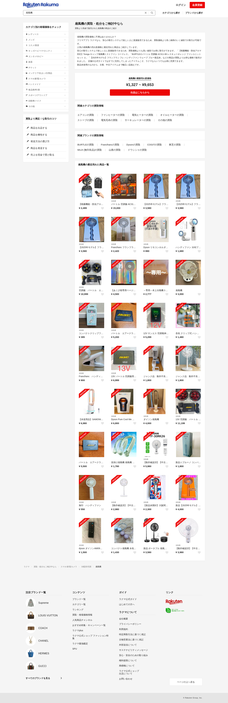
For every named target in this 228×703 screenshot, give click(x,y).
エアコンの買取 (85, 115)
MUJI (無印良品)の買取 (89, 149)
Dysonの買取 (133, 144)
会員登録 (197, 5)
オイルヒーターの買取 (172, 115)
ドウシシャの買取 (137, 149)
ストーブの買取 (85, 120)
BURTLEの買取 (85, 144)
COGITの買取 (154, 144)
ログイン (181, 5)
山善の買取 (115, 149)
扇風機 (113, 201)
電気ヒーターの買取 (142, 115)
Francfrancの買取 (110, 144)
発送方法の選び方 (38, 141)
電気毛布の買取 (109, 120)
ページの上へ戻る (186, 682)
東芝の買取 (175, 144)
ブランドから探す (194, 13)
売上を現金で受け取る (40, 154)
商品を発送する (37, 148)
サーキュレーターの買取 (138, 120)
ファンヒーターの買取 (113, 115)
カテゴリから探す (171, 13)
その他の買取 (165, 120)
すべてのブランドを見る (38, 678)
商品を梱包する (37, 134)
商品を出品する (37, 127)
